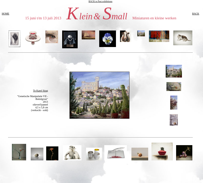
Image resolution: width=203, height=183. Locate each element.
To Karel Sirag (40, 90)
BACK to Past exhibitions (100, 1)
